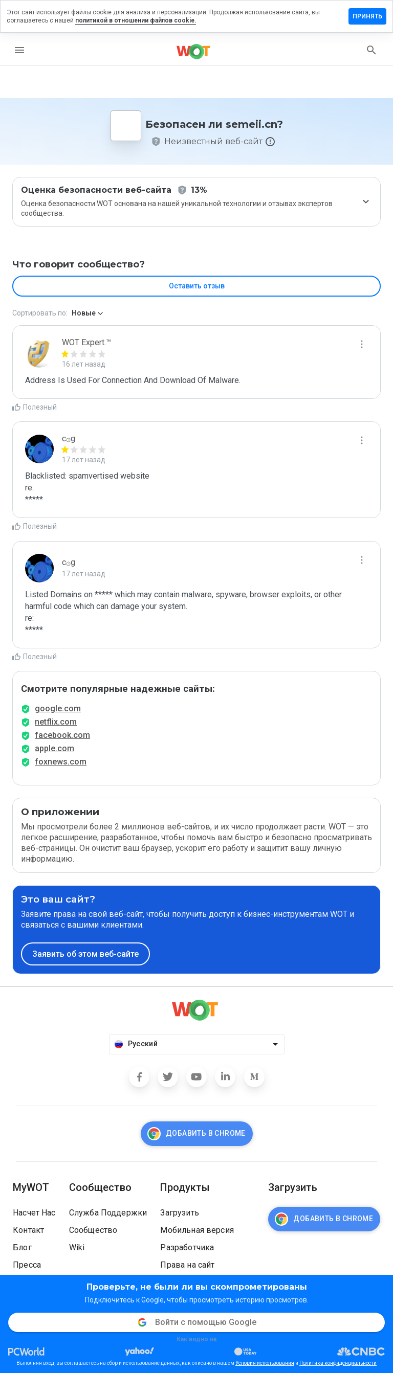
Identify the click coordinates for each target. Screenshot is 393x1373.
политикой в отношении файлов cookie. (135, 20)
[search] (371, 50)
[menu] (19, 50)
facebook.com (62, 735)
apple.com (54, 748)
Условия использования (264, 1363)
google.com (58, 708)
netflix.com (56, 722)
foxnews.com (60, 762)
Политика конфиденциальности (338, 1363)
